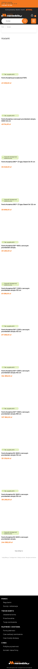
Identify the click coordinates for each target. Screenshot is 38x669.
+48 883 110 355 (6, 5)
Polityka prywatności (11, 646)
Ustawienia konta (9, 615)
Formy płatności (9, 630)
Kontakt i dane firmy (10, 650)
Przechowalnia (8, 618)
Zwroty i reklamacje (10, 606)
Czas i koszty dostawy (11, 638)
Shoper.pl (29, 667)
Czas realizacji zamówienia (12, 634)
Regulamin (7, 602)
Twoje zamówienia (10, 622)
